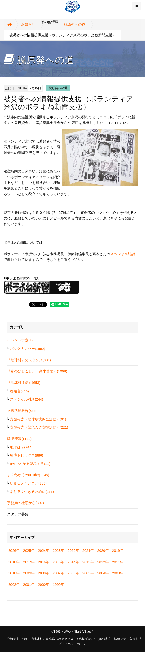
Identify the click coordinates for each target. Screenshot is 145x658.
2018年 (14, 562)
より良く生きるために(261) (32, 492)
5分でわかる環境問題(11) (30, 464)
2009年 (29, 573)
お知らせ (28, 24)
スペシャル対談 (122, 254)
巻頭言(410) (19, 391)
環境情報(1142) (19, 439)
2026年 (14, 550)
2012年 (103, 562)
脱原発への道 (74, 24)
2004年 (103, 573)
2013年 (88, 562)
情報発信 (120, 639)
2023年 (58, 550)
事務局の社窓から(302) (25, 503)
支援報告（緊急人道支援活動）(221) (39, 427)
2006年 (73, 573)
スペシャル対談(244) (26, 399)
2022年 (73, 550)
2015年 (58, 562)
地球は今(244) (21, 447)
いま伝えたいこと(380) (28, 483)
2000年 (43, 584)
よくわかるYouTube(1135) (28, 475)
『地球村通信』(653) (23, 383)
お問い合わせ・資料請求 (94, 639)
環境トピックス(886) (26, 455)
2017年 (29, 562)
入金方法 (135, 639)
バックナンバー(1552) (27, 349)
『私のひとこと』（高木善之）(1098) (37, 371)
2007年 (58, 573)
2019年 (117, 550)
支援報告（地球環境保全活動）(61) (38, 419)
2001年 (29, 584)
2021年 (88, 550)
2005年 (88, 573)
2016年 (43, 562)
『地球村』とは (16, 639)
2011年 (117, 562)
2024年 (43, 550)
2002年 (14, 584)
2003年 (117, 573)
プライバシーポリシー (73, 644)
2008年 (43, 573)
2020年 (103, 550)
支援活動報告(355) (22, 411)
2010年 (14, 573)
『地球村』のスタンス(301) (29, 360)
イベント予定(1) (20, 340)
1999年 (58, 584)
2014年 (73, 562)
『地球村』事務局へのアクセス (51, 639)
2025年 (29, 550)
